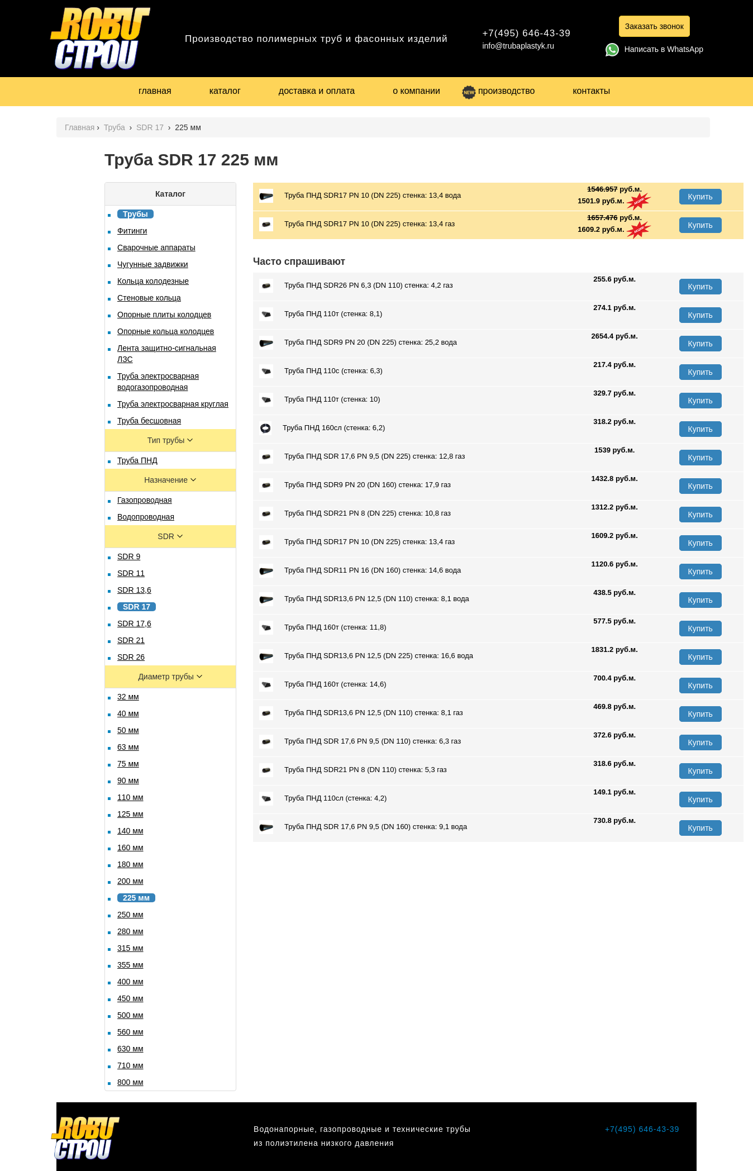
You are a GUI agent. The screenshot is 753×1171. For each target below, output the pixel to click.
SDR (167, 536)
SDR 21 (131, 640)
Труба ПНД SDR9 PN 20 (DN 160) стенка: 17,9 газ (355, 485)
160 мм (130, 847)
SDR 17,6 (134, 623)
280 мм (130, 931)
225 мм (136, 897)
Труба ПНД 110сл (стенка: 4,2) (323, 799)
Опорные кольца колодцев (165, 331)
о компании (416, 91)
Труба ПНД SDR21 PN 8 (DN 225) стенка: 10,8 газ (355, 514)
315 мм (130, 948)
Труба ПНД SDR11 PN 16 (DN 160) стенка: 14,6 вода (360, 571)
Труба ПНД (137, 460)
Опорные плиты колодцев (164, 314)
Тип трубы (167, 440)
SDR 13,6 (134, 590)
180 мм (130, 864)
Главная (79, 127)
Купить (700, 196)
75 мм (128, 763)
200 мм (130, 881)
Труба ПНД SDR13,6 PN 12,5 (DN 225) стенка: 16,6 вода (366, 656)
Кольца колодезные (153, 281)
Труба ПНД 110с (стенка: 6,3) (321, 371)
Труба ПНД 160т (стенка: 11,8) (322, 628)
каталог (225, 91)
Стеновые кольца (149, 297)
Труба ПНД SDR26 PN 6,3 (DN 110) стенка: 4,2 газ (356, 286)
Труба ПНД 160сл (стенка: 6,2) (322, 428)
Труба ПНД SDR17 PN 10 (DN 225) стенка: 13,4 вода (360, 196)
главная (155, 91)
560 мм (130, 1031)
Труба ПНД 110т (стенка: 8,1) (320, 314)
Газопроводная (144, 500)
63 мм (128, 746)
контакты (591, 91)
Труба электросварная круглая (172, 403)
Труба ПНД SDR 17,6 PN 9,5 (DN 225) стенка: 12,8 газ (362, 457)
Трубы (135, 214)
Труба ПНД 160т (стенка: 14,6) (322, 685)
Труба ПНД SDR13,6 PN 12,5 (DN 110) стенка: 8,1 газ (361, 713)
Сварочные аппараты (156, 247)
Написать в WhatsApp (654, 49)
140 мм (130, 830)
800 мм (130, 1082)
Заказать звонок (654, 26)
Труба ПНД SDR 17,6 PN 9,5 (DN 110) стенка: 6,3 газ (360, 742)
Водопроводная (145, 516)
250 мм (130, 914)
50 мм (128, 730)
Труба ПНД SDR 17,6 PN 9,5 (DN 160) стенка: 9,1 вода (363, 827)
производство (498, 91)
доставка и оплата (317, 91)
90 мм (128, 780)
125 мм (130, 814)
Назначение (167, 479)
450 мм (130, 998)
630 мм (130, 1048)
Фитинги (132, 230)
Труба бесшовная (149, 420)
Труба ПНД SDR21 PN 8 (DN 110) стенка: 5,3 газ (353, 770)
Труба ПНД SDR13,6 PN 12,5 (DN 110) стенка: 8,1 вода (364, 599)
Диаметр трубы (167, 676)
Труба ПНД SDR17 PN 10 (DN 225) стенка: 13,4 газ (357, 224)
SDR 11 (131, 573)
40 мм (128, 713)
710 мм (130, 1065)
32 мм (128, 696)
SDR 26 (131, 657)
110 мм (130, 797)
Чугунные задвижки (152, 264)
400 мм (130, 981)
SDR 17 (151, 127)
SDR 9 (128, 556)
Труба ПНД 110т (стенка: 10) (319, 400)
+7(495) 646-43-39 (526, 33)
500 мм (130, 1015)
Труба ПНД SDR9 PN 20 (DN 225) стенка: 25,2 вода (358, 343)
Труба (115, 127)
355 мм (130, 964)
